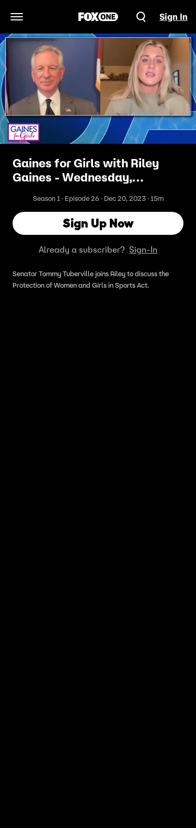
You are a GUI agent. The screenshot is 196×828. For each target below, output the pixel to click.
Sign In (173, 17)
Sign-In (143, 249)
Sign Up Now (98, 223)
